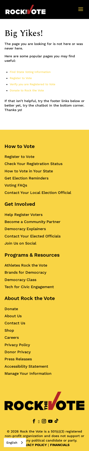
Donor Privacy (18, 352)
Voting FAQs (16, 185)
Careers (12, 337)
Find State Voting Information (30, 72)
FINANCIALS (60, 445)
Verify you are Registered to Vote (32, 84)
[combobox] (15, 442)
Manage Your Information (28, 373)
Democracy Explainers (25, 229)
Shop (9, 330)
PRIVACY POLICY (33, 445)
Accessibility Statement (26, 366)
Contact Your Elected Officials (33, 236)
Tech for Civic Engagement (29, 287)
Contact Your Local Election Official (38, 192)
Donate (11, 309)
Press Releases (18, 359)
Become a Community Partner (33, 221)
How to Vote (20, 146)
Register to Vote (21, 78)
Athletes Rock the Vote (26, 265)
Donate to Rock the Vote (27, 90)
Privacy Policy (17, 345)
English (11, 442)
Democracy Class (20, 279)
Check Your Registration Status (33, 163)
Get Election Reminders (26, 178)
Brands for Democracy (25, 272)
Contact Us (15, 323)
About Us (13, 316)
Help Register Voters (23, 214)
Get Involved (20, 204)
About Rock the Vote (30, 298)
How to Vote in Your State (29, 171)
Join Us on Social (20, 243)
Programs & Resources (32, 255)
